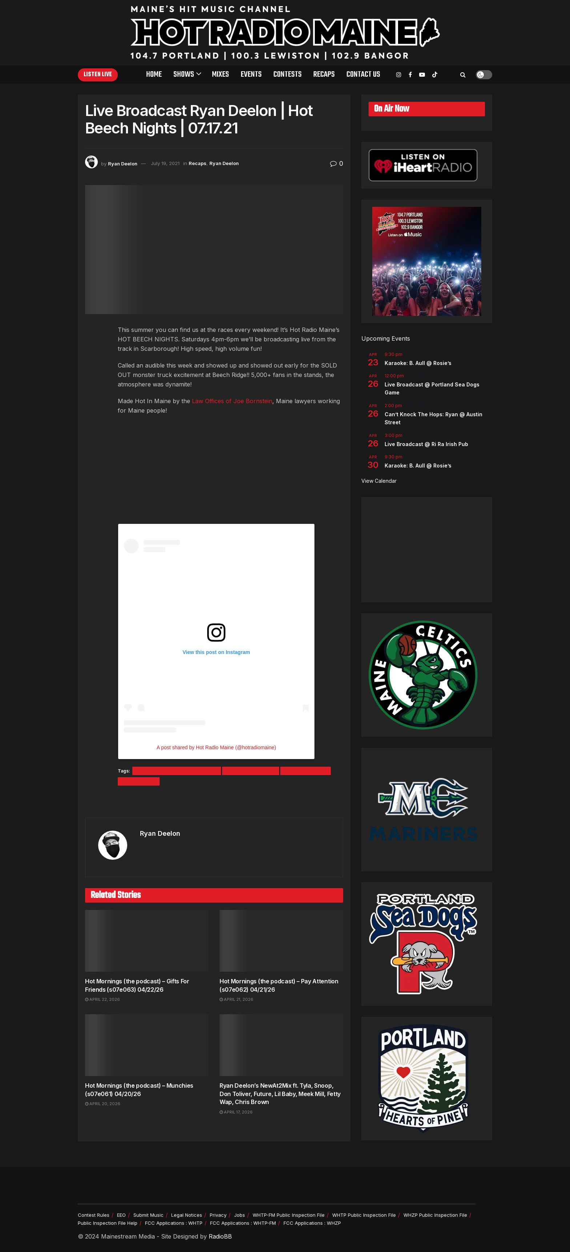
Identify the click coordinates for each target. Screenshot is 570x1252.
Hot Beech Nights (251, 771)
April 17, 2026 (236, 1112)
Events (251, 74)
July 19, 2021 (165, 163)
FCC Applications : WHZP (312, 1223)
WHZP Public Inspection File (435, 1215)
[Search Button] (463, 74)
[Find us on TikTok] (434, 75)
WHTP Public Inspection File (364, 1215)
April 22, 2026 (102, 999)
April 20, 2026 (102, 1103)
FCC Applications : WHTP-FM (243, 1223)
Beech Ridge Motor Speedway (176, 771)
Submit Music (148, 1215)
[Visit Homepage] (285, 32)
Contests (287, 74)
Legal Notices (186, 1215)
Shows (183, 74)
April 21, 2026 (236, 999)
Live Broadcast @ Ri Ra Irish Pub (426, 444)
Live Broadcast (305, 771)
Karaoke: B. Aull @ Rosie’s (418, 363)
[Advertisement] (427, 549)
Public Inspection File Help (107, 1223)
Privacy (218, 1215)
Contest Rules (93, 1215)
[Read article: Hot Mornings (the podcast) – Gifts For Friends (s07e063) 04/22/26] (147, 941)
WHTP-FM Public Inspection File (289, 1215)
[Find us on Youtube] (422, 74)
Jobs (239, 1215)
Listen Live (98, 75)
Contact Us (363, 74)
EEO (121, 1215)
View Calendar (379, 481)
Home (154, 74)
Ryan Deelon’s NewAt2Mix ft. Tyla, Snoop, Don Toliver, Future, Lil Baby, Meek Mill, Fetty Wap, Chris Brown (280, 1093)
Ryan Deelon (122, 163)
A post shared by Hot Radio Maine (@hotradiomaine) (216, 747)
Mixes (220, 74)
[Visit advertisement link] (214, 802)
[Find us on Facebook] (410, 74)
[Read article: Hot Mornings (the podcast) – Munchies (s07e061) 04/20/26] (147, 1045)
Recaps (324, 74)
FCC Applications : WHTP (173, 1223)
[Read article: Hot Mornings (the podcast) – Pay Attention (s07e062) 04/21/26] (281, 941)
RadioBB (220, 1236)
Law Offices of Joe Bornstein (232, 401)
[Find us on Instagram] (398, 74)
